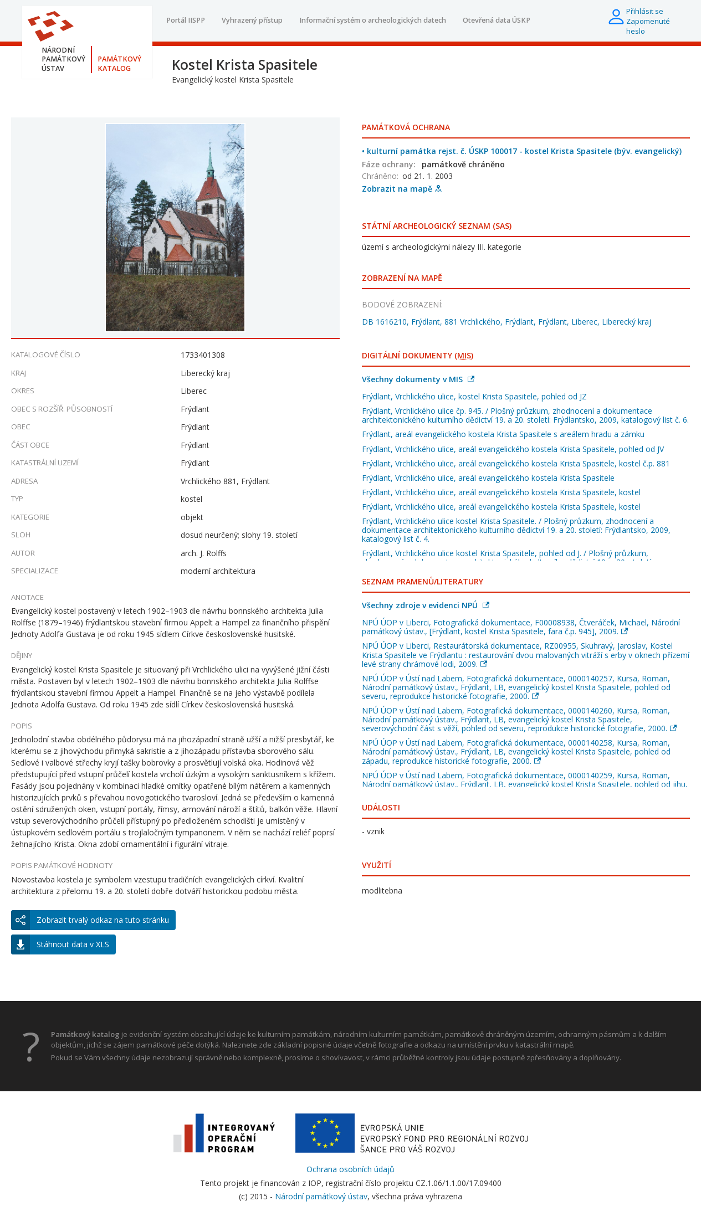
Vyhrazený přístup (252, 20)
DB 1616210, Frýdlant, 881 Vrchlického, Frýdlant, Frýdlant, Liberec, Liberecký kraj (506, 321)
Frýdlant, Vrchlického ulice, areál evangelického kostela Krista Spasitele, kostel (501, 492)
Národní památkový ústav (321, 1196)
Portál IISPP (185, 20)
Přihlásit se (644, 11)
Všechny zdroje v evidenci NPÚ (425, 605)
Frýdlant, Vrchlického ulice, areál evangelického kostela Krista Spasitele (488, 478)
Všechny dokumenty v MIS (418, 379)
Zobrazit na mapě (402, 188)
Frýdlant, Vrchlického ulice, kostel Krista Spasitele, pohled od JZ (474, 396)
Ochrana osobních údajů (350, 1169)
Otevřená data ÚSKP (496, 20)
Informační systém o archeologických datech (372, 20)
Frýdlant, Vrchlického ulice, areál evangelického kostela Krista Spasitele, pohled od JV (513, 449)
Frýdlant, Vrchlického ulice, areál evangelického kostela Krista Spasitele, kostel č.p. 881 (516, 463)
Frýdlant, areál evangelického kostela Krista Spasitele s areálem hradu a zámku (503, 434)
